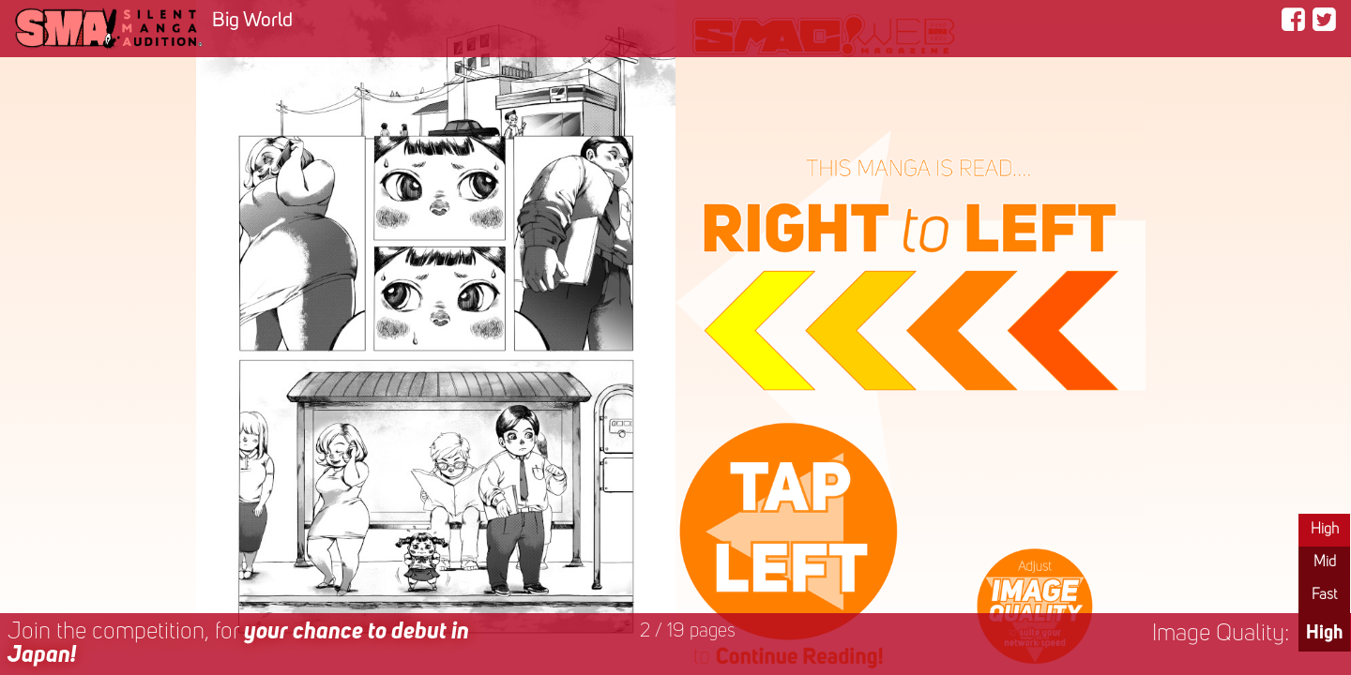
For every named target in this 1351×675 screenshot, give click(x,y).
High (1325, 529)
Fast (1324, 595)
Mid (1324, 562)
